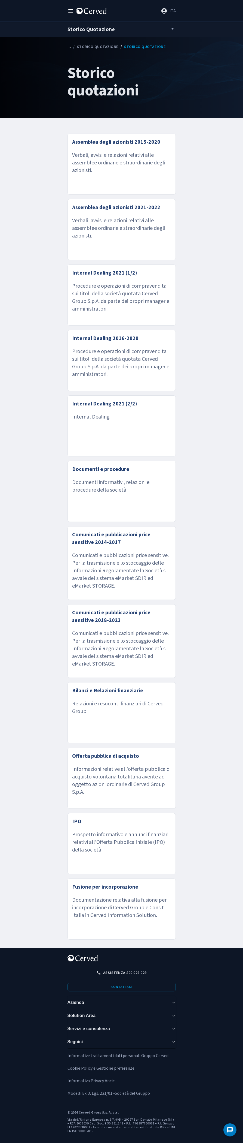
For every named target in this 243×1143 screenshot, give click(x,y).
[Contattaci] (229, 1129)
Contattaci (121, 987)
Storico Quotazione (97, 47)
